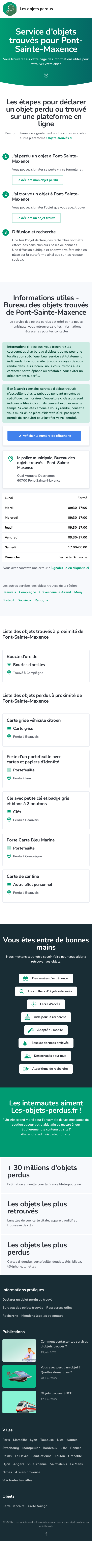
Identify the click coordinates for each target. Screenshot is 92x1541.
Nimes (7, 1472)
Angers (18, 1464)
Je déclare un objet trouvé (36, 218)
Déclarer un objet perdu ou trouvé (27, 1299)
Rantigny (41, 600)
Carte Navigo (37, 1506)
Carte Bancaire (13, 1506)
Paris (6, 1440)
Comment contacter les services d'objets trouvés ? (64, 1344)
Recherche (10, 1316)
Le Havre (21, 1456)
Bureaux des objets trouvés (22, 1307)
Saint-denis (58, 1464)
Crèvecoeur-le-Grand (55, 592)
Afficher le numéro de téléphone (44, 436)
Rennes (75, 1448)
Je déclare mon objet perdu (37, 180)
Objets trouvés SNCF (56, 1393)
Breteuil (8, 600)
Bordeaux (50, 1448)
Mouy (78, 592)
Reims (7, 1456)
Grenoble (75, 1456)
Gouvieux (24, 600)
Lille (64, 1448)
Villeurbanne (37, 1464)
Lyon (33, 1440)
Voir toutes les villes (17, 1480)
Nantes (72, 1440)
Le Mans (76, 1464)
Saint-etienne (41, 1456)
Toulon (60, 1456)
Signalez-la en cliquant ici (70, 568)
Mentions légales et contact (42, 1316)
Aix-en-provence (27, 1472)
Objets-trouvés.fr (59, 138)
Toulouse (47, 1440)
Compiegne (27, 592)
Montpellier (31, 1448)
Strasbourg (10, 1448)
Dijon (6, 1464)
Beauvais (9, 592)
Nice (60, 1440)
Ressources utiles (59, 1307)
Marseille (20, 1440)
